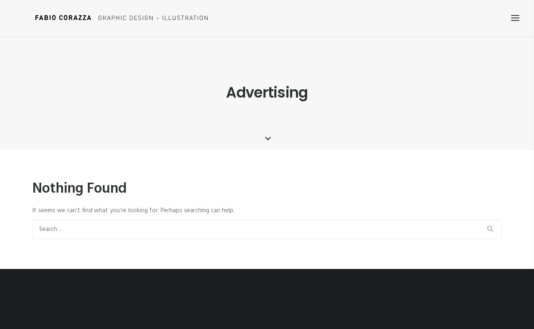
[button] (490, 228)
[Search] (267, 229)
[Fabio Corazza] (106, 18)
